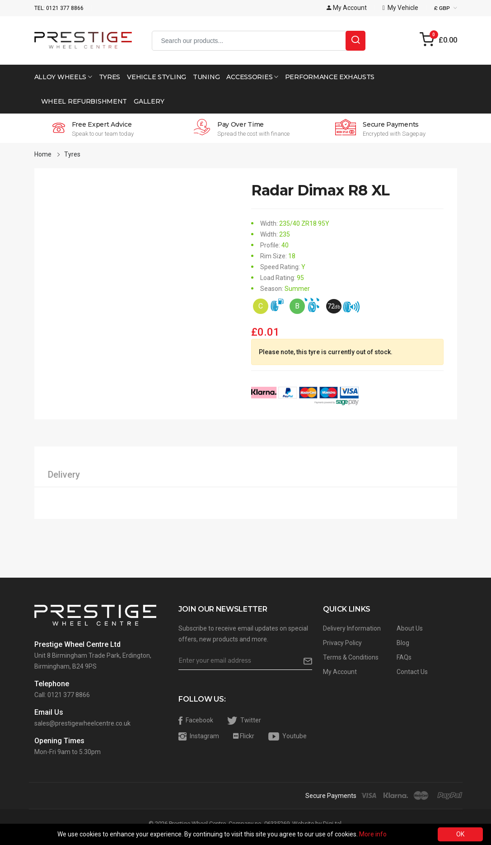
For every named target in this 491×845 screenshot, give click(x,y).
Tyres (110, 77)
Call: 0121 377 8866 (62, 694)
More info (373, 834)
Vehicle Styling (156, 77)
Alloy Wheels (63, 77)
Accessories (252, 77)
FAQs (404, 657)
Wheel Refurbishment (84, 101)
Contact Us (412, 671)
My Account (340, 671)
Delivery (64, 474)
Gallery (149, 101)
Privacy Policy (342, 642)
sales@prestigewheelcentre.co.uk (82, 723)
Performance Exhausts (329, 77)
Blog (403, 642)
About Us (410, 628)
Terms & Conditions (351, 657)
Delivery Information (352, 628)
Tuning (206, 77)
